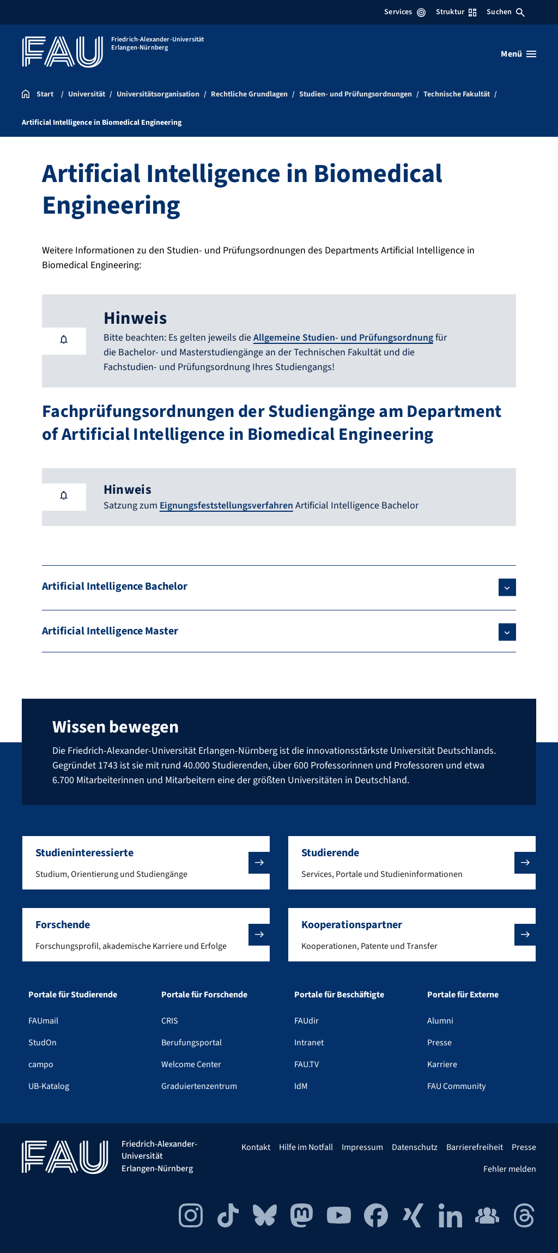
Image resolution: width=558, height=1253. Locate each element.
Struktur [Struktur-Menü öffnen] (456, 12)
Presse (439, 1042)
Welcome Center (191, 1064)
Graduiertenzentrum (199, 1086)
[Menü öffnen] (518, 54)
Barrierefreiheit (474, 1147)
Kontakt (255, 1147)
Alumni (440, 1020)
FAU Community (456, 1086)
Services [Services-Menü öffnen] (404, 12)
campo (40, 1064)
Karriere (442, 1064)
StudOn (42, 1042)
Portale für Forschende (204, 994)
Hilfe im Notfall (306, 1147)
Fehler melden (509, 1169)
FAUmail (43, 1020)
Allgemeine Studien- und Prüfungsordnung (343, 337)
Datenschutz (415, 1147)
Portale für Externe (463, 994)
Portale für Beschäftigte (339, 994)
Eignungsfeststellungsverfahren (227, 505)
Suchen (506, 12)
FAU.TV (306, 1064)
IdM (301, 1086)
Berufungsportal (191, 1042)
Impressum (362, 1147)
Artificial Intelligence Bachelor (114, 586)
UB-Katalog (48, 1086)
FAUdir (306, 1020)
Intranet (309, 1042)
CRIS (169, 1020)
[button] (146, 862)
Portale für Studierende (72, 994)
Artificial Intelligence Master (110, 630)
